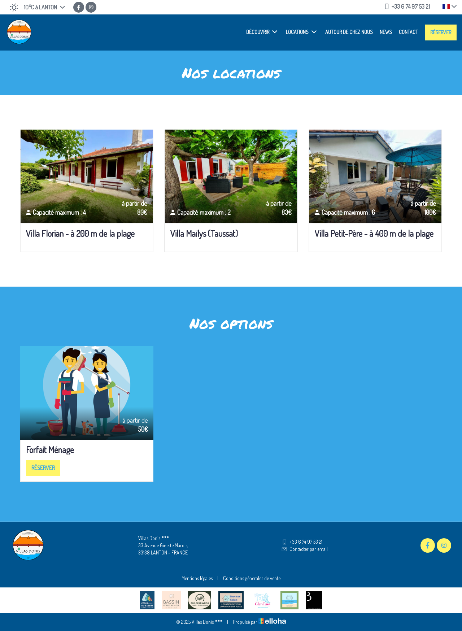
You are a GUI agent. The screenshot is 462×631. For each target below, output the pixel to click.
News (386, 32)
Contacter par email (304, 549)
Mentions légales (197, 578)
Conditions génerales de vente (251, 578)
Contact (408, 32)
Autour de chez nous (349, 32)
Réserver (440, 32)
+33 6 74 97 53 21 (301, 542)
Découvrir (261, 31)
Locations (301, 31)
